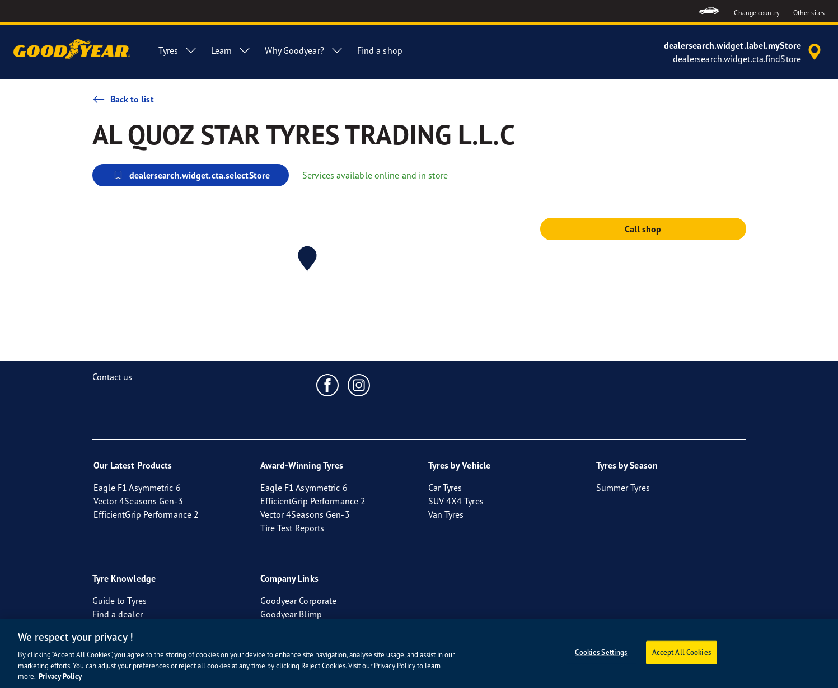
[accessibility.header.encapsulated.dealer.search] (744, 52)
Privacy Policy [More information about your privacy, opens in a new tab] (60, 676)
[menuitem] (709, 11)
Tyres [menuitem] (178, 50)
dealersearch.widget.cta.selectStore (190, 175)
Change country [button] (756, 12)
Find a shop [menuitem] (379, 50)
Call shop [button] (643, 229)
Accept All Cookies (681, 652)
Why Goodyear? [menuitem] (304, 50)
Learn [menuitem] (231, 50)
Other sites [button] (809, 12)
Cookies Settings (601, 652)
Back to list (123, 99)
